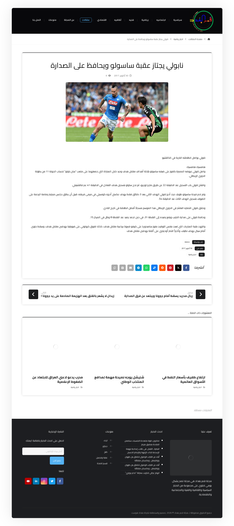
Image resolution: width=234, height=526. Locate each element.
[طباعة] (122, 268)
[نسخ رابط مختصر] (114, 268)
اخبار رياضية (192, 254)
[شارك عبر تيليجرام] (138, 268)
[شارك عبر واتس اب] (146, 268)
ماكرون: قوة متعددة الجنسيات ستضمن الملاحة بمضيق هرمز (141, 442)
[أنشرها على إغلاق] (178, 268)
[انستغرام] (44, 481)
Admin (187, 242)
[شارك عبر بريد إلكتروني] (130, 268)
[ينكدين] (36, 481)
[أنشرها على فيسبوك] (186, 268)
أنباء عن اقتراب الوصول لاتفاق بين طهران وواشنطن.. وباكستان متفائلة (142, 458)
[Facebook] (60, 481)
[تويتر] (52, 481)
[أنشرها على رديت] (162, 268)
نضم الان (57, 461)
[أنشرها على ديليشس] (154, 268)
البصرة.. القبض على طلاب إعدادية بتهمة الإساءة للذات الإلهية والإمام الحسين (142, 450)
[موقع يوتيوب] (28, 481)
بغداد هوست (137, 513)
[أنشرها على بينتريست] (170, 268)
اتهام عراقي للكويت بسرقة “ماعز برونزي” (142, 473)
